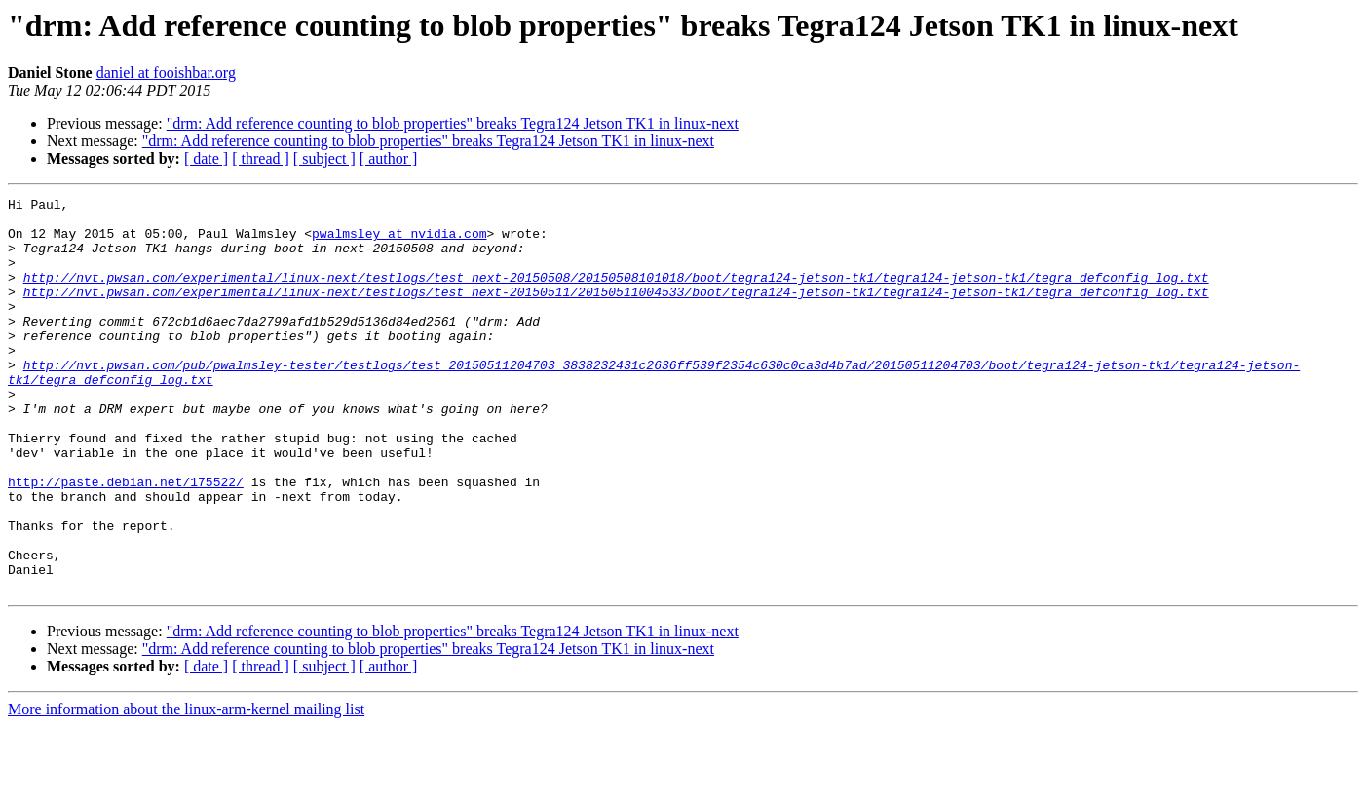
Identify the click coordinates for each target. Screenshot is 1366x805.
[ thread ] (260, 158)
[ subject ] (324, 158)
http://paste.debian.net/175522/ (126, 540)
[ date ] (206, 158)
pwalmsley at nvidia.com (399, 241)
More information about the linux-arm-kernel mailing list (186, 788)
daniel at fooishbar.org (166, 72)
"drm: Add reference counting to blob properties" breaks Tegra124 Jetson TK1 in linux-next (453, 123)
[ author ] (389, 158)
